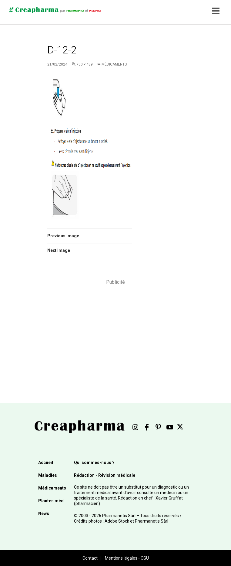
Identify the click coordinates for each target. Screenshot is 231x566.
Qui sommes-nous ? (94, 462)
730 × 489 (84, 64)
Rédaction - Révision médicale (104, 475)
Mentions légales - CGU (127, 558)
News (43, 513)
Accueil (45, 462)
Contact (90, 558)
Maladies (47, 475)
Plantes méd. (51, 500)
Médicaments (114, 64)
